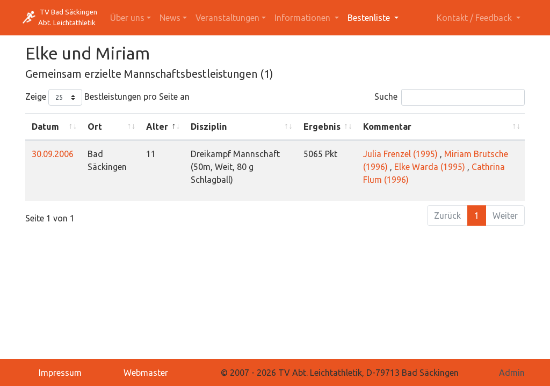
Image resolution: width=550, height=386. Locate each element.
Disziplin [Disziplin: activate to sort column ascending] (209, 126)
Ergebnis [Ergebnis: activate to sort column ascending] (322, 126)
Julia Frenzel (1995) (400, 154)
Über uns (127, 18)
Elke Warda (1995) (429, 167)
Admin (512, 372)
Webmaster (146, 372)
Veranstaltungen (227, 18)
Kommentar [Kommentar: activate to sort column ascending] (387, 126)
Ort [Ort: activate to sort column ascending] (95, 126)
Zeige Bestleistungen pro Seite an (107, 97)
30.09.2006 (53, 154)
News (170, 18)
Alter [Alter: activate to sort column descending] (157, 126)
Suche (449, 97)
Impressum (60, 372)
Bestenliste (370, 18)
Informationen (303, 18)
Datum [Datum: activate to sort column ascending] (45, 126)
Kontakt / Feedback (475, 18)
